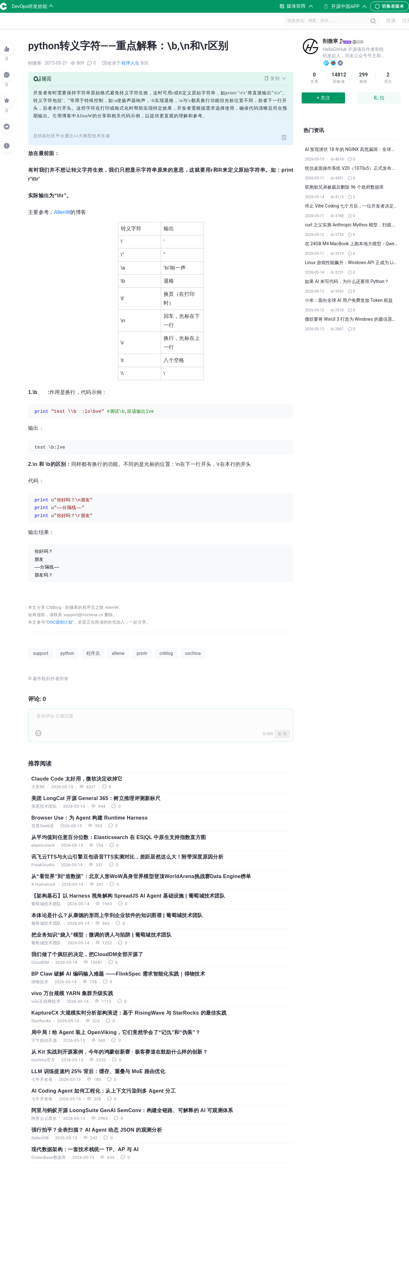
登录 (388, 21)
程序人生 (130, 63)
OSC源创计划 (59, 622)
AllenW (62, 212)
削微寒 (330, 41)
